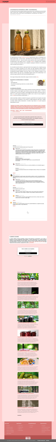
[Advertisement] (28, 22)
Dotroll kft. (48, 430)
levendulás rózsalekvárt (25, 57)
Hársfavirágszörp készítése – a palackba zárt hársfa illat (26, 393)
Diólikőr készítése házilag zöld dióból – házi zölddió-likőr (26, 294)
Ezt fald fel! (5, 1)
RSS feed (31, 425)
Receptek (8, 425)
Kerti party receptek (10, 427)
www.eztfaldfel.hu (31, 242)
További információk (41, 440)
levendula (17, 110)
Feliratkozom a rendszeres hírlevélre (28, 124)
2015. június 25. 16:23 (21, 168)
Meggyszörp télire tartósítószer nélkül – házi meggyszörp (26, 308)
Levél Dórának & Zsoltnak (46, 427)
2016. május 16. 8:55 (22, 179)
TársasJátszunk (20, 427)
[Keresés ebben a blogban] (50, 2)
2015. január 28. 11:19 (19, 145)
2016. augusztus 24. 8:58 (19, 187)
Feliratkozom (28, 253)
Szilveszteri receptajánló (10, 431)
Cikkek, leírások (9, 433)
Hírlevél (31, 427)
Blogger (47, 428)
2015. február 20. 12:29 (23, 148)
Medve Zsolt (18, 148)
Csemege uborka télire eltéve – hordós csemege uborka (25, 379)
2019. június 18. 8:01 (21, 195)
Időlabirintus (20, 428)
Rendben (47, 440)
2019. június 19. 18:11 (19, 202)
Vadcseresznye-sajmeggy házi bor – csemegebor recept (25, 407)
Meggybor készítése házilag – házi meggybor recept (25, 280)
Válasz (14, 185)
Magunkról (43, 425)
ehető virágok (13, 110)
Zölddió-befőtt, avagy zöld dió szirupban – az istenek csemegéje (27, 322)
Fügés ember (20, 425)
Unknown (17, 195)
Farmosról (43, 431)
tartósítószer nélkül (28, 110)
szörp (32, 61)
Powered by (28, 256)
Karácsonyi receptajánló (10, 430)
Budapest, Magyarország (16, 111)
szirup (20, 110)
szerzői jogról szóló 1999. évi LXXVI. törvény (37, 241)
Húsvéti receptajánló (10, 428)
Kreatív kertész (20, 430)
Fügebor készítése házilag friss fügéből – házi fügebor (25, 365)
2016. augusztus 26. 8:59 (23, 190)
